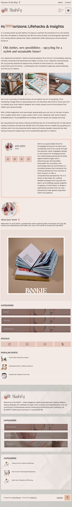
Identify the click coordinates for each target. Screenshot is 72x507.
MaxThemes (17, 498)
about (60, 2)
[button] (68, 10)
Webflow (34, 498)
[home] (11, 10)
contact (68, 2)
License (60, 498)
